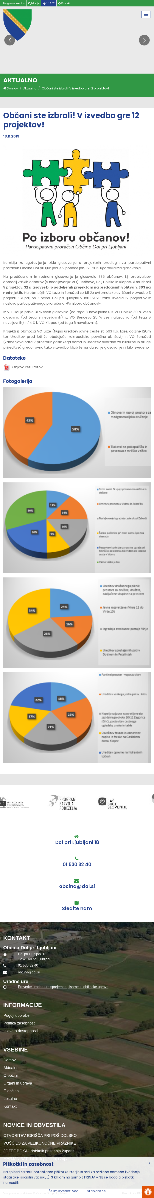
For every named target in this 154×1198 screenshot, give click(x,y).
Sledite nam (77, 908)
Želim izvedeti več (63, 1191)
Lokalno (10, 1099)
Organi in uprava (17, 1083)
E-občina (11, 1091)
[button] (144, 40)
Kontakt (10, 1106)
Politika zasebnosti (19, 1023)
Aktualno (29, 88)
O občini (10, 1075)
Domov (10, 88)
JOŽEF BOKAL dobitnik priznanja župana (39, 1151)
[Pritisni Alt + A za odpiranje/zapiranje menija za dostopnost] (148, 1192)
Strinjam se (96, 1191)
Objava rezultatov (27, 367)
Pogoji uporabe (16, 1015)
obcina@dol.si (77, 886)
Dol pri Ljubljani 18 (77, 842)
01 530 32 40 (77, 864)
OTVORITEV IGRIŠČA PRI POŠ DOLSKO (40, 1135)
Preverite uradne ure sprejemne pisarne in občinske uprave (63, 987)
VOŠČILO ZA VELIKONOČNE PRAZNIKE (39, 1143)
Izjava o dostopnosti (20, 1031)
